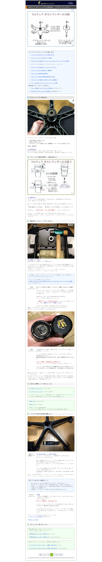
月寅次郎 (72, 9)
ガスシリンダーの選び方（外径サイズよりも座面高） (44, 79)
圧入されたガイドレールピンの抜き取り (41, 91)
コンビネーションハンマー (36, 388)
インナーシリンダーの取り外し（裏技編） (41, 70)
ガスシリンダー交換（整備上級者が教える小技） (43, 76)
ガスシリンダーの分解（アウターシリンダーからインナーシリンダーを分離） (50, 61)
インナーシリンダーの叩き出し (36, 516)
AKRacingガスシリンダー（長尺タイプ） (40, 533)
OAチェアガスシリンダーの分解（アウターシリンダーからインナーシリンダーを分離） (51, 281)
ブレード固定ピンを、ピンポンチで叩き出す (42, 88)
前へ (41, 554)
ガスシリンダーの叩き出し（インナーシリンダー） (43, 67)
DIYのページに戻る (33, 519)
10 (57, 554)
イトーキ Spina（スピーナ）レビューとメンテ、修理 (44, 83)
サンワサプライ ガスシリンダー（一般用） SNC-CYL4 (43, 545)
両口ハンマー (33, 401)
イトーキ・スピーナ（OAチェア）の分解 (41, 58)
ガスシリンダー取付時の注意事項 (39, 73)
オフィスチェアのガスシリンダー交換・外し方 (42, 54)
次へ (61, 554)
